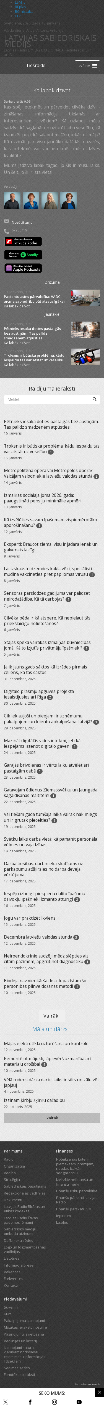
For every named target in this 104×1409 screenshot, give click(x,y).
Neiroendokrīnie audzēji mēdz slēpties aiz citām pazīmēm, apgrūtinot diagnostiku (46, 958)
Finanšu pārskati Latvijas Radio (76, 1200)
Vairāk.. (52, 1015)
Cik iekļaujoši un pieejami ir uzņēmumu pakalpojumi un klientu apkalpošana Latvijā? (48, 718)
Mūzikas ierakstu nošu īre (25, 1327)
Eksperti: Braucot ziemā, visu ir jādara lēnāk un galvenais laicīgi (51, 547)
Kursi (8, 1313)
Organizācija (14, 1166)
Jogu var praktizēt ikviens (30, 918)
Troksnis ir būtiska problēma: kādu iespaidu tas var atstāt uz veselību (34, 357)
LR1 (31, 50)
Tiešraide (35, 65)
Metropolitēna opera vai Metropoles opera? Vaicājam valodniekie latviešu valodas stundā (48, 473)
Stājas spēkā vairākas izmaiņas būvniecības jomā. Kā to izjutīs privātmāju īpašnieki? (47, 645)
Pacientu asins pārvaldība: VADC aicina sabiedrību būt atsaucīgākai (34, 299)
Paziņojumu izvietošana (24, 1334)
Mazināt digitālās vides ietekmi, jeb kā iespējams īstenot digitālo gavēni (42, 743)
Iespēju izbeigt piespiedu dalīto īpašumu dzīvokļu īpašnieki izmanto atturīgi (44, 896)
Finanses (64, 1151)
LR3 (44, 50)
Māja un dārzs (49, 1029)
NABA (59, 50)
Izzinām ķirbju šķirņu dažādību (34, 1100)
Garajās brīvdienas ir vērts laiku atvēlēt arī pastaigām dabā (46, 768)
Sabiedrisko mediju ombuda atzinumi (20, 1231)
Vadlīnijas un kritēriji (21, 1340)
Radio (9, 1159)
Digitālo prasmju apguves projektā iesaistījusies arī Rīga (39, 694)
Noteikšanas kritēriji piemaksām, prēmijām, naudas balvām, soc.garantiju (75, 1166)
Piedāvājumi (15, 1299)
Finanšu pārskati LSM (74, 1208)
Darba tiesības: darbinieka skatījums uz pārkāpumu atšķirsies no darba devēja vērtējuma (43, 869)
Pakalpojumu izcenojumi (24, 1320)
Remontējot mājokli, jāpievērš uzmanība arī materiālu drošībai (47, 1061)
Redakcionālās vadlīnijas (25, 1193)
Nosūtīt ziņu (22, 222)
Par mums (13, 1151)
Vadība (10, 1172)
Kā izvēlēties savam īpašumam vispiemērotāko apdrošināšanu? (50, 522)
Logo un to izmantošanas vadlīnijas (25, 1249)
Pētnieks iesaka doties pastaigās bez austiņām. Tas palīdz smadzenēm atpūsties (32, 333)
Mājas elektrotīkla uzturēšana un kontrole (46, 1043)
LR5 (51, 50)
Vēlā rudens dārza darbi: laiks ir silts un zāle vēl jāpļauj (51, 1082)
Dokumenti (13, 1199)
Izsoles (62, 1222)
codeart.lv (94, 1384)
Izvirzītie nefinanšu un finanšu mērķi (74, 1181)
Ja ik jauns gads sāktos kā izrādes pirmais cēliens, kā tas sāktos (45, 669)
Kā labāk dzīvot (17, 306)
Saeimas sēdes (17, 1367)
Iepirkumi (64, 1215)
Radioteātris (74, 50)
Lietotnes (11, 1258)
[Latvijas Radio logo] (13, 65)
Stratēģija (12, 1179)
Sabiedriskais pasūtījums (25, 1186)
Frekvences (13, 1278)
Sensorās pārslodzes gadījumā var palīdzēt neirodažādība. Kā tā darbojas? (47, 596)
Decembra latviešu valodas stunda (38, 937)
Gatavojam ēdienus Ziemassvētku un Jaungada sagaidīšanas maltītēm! (50, 792)
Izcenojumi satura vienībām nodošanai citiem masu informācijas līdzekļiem (24, 1354)
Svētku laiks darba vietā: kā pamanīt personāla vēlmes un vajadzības (50, 842)
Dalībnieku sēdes (18, 1240)
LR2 (37, 50)
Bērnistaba (24, 11)
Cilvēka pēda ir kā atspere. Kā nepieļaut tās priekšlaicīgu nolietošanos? (47, 620)
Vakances (12, 1271)
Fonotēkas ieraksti (19, 1374)
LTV (18, 15)
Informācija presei (19, 1265)
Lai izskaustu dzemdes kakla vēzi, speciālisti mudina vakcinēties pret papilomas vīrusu (48, 571)
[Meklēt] (94, 399)
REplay (20, 6)
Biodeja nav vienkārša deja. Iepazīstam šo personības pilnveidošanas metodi (45, 983)
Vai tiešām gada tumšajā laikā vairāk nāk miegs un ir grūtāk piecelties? (50, 817)
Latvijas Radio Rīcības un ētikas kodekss (24, 1208)
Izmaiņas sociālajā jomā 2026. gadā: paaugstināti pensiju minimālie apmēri (42, 498)
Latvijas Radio (15, 50)
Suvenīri (11, 1307)
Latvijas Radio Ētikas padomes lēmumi (21, 1220)
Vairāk (52, 1117)
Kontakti (11, 1285)
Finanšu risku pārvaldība (76, 1190)
